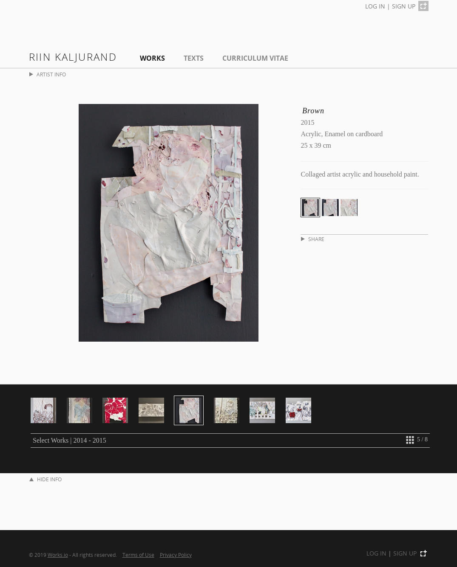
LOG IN (375, 6)
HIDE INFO (45, 479)
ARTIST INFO (47, 74)
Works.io (58, 554)
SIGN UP (403, 6)
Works (152, 58)
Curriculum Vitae (255, 58)
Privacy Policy (176, 554)
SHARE (312, 239)
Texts (194, 58)
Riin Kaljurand (73, 57)
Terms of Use (138, 554)
